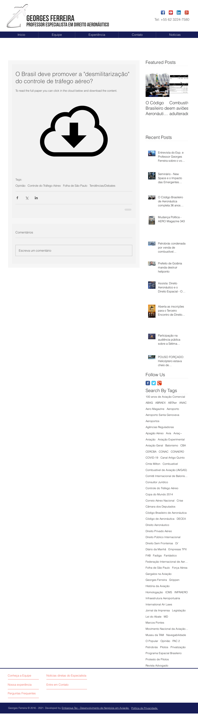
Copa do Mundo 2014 (159, 494)
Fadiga (157, 555)
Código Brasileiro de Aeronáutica (166, 512)
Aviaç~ (177, 433)
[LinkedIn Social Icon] (179, 12)
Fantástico (170, 555)
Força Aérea (179, 567)
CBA (183, 445)
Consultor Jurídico (157, 482)
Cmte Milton (153, 464)
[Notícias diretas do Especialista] (67, 675)
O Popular (152, 641)
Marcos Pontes (155, 622)
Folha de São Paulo (75, 185)
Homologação (154, 592)
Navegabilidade (176, 635)
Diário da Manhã (156, 549)
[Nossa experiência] (24, 685)
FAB (148, 555)
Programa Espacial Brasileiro (164, 653)
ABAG (149, 402)
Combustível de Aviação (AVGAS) (166, 470)
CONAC (163, 451)
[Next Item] (182, 85)
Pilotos (164, 647)
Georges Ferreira (156, 580)
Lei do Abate (153, 616)
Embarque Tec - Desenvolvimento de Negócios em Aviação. (95, 707)
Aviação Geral (154, 445)
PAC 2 (176, 641)
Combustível (170, 464)
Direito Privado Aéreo (159, 531)
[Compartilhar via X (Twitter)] (27, 198)
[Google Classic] (159, 383)
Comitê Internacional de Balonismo (167, 476)
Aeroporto (173, 409)
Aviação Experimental (171, 439)
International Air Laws (159, 604)
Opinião (20, 185)
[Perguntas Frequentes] (23, 693)
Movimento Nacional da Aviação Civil (167, 629)
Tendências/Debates (102, 185)
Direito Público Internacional (163, 537)
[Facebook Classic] (148, 383)
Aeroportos (152, 421)
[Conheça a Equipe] (20, 675)
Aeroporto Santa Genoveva (162, 415)
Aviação (150, 439)
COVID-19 (152, 457)
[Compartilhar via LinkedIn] (36, 198)
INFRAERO (181, 592)
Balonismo (171, 445)
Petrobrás (152, 647)
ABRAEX (160, 402)
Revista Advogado (157, 665)
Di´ (177, 543)
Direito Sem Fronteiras (159, 543)
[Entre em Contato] (58, 685)
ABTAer (172, 402)
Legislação (179, 610)
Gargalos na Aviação (159, 574)
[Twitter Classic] (153, 383)
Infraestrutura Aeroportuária (163, 598)
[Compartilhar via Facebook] (17, 198)
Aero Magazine (155, 409)
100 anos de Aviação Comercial (165, 396)
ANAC (183, 402)
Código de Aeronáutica (160, 518)
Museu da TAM (155, 635)
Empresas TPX (177, 549)
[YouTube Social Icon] (171, 12)
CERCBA (151, 451)
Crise (180, 500)
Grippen (174, 580)
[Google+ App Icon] (187, 12)
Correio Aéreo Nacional (160, 500)
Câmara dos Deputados (160, 506)
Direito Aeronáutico (157, 525)
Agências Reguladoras (160, 427)
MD (166, 616)
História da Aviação (158, 586)
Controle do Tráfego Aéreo (44, 185)
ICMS (168, 592)
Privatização (178, 647)
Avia (168, 433)
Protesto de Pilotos (157, 659)
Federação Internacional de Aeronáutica (167, 561)
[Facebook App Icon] (163, 12)
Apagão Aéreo (155, 433)
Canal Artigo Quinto (172, 457)
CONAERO (177, 451)
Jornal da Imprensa (158, 610)
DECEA (181, 518)
